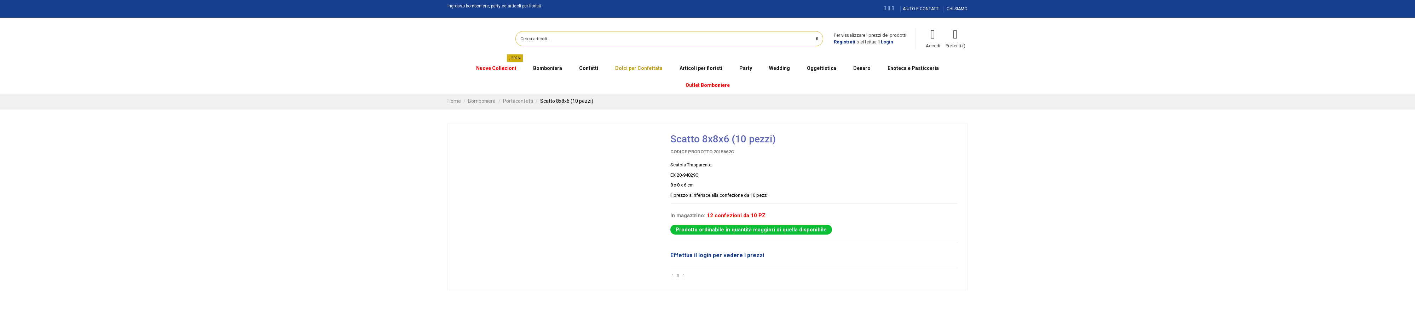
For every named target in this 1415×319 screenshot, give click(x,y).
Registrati (844, 42)
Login (887, 42)
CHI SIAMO (957, 8)
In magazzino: (687, 215)
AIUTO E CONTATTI (922, 8)
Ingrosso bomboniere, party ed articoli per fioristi (494, 6)
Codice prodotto (691, 151)
